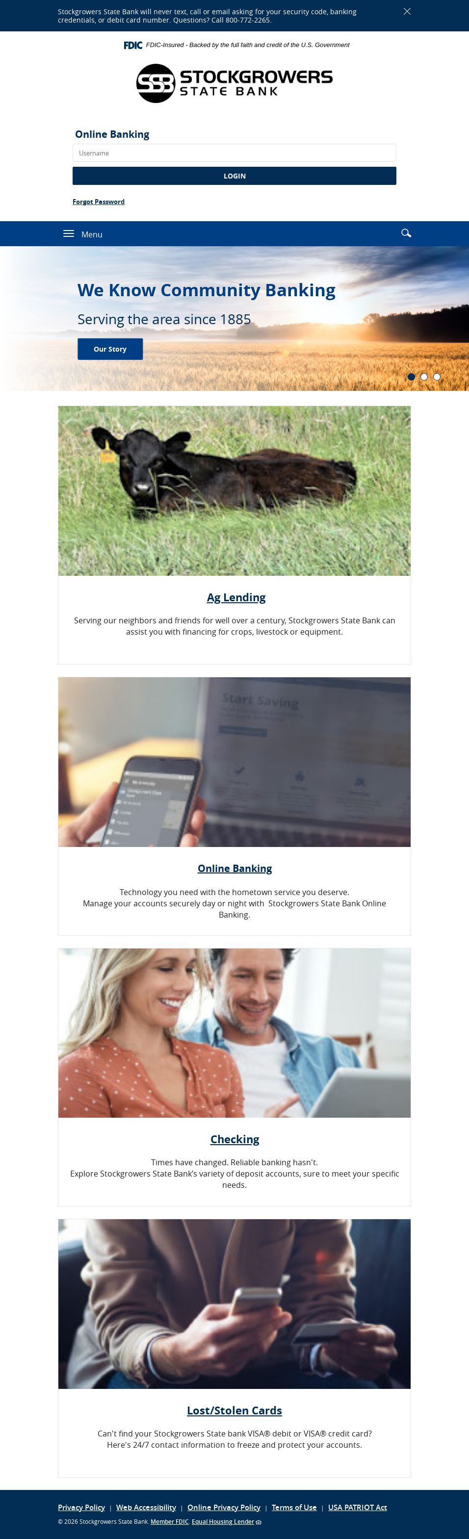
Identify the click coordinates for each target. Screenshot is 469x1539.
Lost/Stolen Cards (234, 1410)
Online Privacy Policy (224, 1507)
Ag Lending (236, 597)
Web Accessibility (146, 1507)
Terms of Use (294, 1507)
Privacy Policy (81, 1507)
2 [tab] (424, 377)
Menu (92, 234)
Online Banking (112, 134)
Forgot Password (99, 201)
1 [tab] (411, 377)
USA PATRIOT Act (357, 1507)
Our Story (110, 348)
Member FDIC (170, 1521)
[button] (406, 233)
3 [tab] (437, 377)
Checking (234, 1139)
